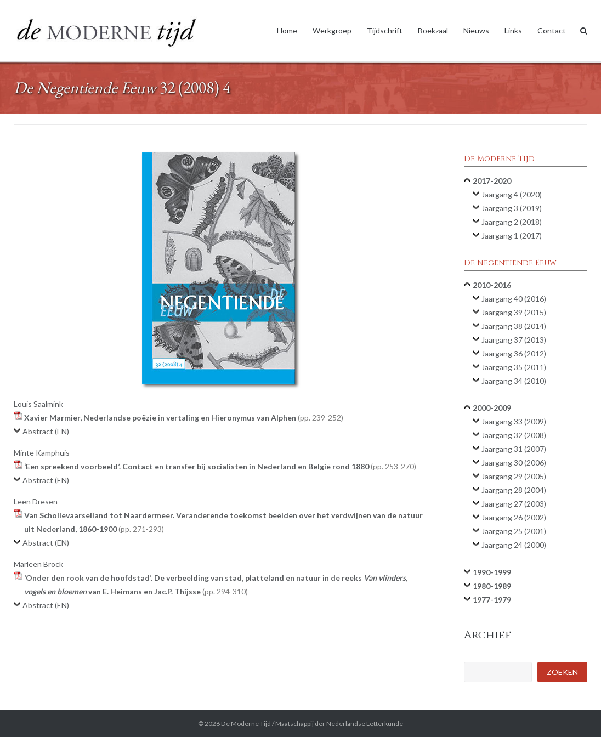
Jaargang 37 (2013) (513, 339)
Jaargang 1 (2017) (511, 235)
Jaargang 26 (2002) (513, 517)
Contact (551, 30)
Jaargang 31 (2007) (513, 448)
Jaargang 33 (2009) (513, 421)
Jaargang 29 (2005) (513, 476)
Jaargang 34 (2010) (513, 380)
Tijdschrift (384, 30)
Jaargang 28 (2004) (513, 490)
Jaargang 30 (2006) (513, 462)
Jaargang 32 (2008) (513, 435)
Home (287, 30)
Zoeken (562, 672)
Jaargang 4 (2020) (511, 194)
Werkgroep (332, 30)
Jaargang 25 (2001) (513, 531)
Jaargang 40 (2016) (513, 298)
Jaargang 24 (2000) (513, 544)
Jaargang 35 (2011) (513, 367)
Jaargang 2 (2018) (511, 221)
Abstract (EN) (45, 431)
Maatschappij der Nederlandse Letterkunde (339, 723)
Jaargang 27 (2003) (513, 503)
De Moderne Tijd (246, 723)
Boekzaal (433, 30)
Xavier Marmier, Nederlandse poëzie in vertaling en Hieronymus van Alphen (183, 417)
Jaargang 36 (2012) (513, 353)
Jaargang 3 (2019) (511, 208)
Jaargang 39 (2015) (513, 312)
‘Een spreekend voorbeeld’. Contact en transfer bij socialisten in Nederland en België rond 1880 (220, 466)
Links (513, 30)
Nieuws (476, 30)
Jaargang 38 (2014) (513, 326)
